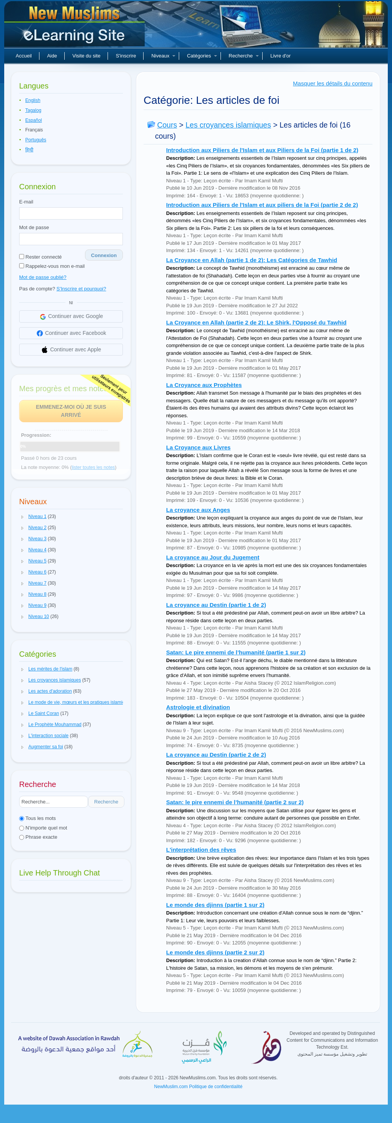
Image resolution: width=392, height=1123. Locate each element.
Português (35, 140)
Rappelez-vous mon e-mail (52, 266)
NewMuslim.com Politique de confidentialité (198, 1086)
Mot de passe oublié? (43, 277)
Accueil (24, 56)
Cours (167, 125)
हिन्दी (29, 149)
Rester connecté (40, 257)
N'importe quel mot (43, 828)
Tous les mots (37, 818)
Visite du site (86, 56)
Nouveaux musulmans (75, 26)
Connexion (104, 255)
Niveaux (163, 56)
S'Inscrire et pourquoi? (81, 289)
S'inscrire (126, 56)
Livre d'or (280, 56)
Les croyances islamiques (228, 125)
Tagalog (33, 110)
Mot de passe (34, 227)
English (32, 100)
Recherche (244, 56)
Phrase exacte (38, 837)
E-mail (26, 202)
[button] (23, 517)
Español (33, 120)
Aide (52, 56)
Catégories (202, 56)
